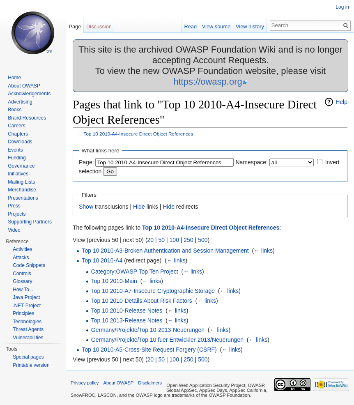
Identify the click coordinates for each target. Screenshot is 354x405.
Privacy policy (85, 382)
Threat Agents (28, 329)
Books (14, 110)
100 (174, 240)
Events (15, 150)
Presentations (23, 198)
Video (14, 230)
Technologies (27, 321)
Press (14, 206)
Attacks (21, 257)
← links (263, 250)
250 (188, 240)
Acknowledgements (29, 94)
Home (14, 78)
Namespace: (251, 162)
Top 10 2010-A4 (102, 260)
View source (216, 26)
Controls (22, 273)
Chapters (18, 134)
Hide (139, 206)
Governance (21, 166)
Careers (16, 126)
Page (75, 26)
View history (250, 26)
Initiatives (18, 174)
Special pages (28, 357)
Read (190, 26)
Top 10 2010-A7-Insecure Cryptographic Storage (153, 291)
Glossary (22, 281)
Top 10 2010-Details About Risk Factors (141, 300)
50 (162, 240)
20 (150, 240)
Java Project (26, 297)
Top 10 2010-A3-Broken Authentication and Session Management (165, 250)
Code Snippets (29, 265)
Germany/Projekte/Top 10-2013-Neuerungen (148, 330)
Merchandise (22, 190)
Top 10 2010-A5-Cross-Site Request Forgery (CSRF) (149, 349)
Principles (23, 313)
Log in (342, 7)
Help (341, 102)
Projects (16, 214)
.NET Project (27, 305)
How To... (23, 289)
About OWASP (24, 86)
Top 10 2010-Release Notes (127, 310)
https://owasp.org (207, 81)
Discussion (99, 26)
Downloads (20, 142)
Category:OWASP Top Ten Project (134, 271)
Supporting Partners (30, 222)
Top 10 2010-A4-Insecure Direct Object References (138, 133)
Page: (86, 162)
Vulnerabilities (28, 338)
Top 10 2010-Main (114, 281)
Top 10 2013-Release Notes (127, 320)
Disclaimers (150, 382)
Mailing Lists (21, 182)
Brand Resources (27, 118)
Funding (16, 158)
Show (86, 206)
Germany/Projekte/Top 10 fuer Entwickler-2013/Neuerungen (167, 339)
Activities (22, 249)
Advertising (20, 102)
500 (202, 240)
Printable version (31, 365)
